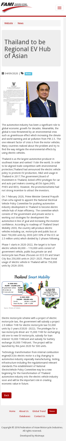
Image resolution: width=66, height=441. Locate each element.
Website (8, 23)
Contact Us (39, 416)
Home (12, 411)
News (20, 23)
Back (6, 395)
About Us (24, 411)
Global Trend (39, 411)
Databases (25, 416)
